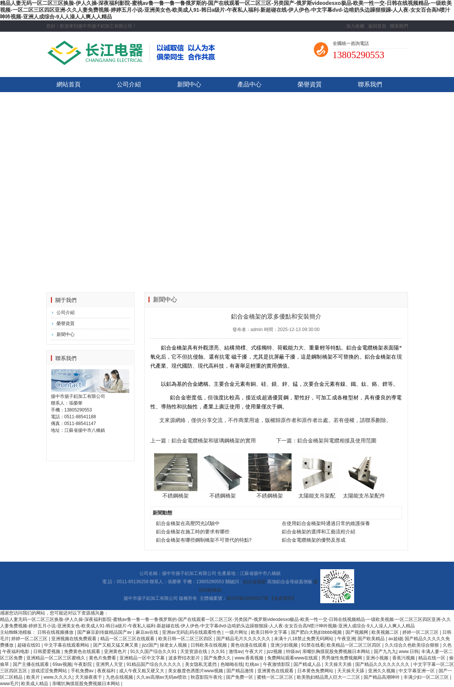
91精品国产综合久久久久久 (155, 664)
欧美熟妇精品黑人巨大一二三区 (329, 677)
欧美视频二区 (385, 632)
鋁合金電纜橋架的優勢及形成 (313, 540)
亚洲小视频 (378, 658)
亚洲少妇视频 (285, 645)
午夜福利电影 (16, 651)
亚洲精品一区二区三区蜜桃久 (56, 658)
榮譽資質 (310, 84)
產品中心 (249, 84)
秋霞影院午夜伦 (207, 677)
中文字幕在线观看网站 (67, 645)
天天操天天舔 (351, 670)
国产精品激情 (240, 670)
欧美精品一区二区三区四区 (354, 645)
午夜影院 (83, 664)
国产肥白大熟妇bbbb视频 (317, 632)
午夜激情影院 (277, 664)
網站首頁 (69, 84)
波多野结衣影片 (184, 658)
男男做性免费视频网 (342, 658)
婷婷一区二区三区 (421, 632)
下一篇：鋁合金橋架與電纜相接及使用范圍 (326, 440)
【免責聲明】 (283, 598)
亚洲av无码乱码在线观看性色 (192, 632)
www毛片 (9, 683)
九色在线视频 (120, 677)
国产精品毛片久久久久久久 (244, 638)
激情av (236, 651)
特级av (293, 651)
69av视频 (62, 664)
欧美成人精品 (35, 683)
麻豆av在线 (148, 632)
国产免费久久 (218, 658)
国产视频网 (357, 632)
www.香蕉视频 (250, 658)
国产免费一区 (240, 677)
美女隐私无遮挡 (201, 664)
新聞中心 (189, 84)
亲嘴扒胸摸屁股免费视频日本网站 (336, 651)
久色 (447, 645)
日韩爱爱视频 (47, 651)
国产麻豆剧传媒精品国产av (105, 632)
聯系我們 (399, 26)
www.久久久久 (58, 677)
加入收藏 (355, 26)
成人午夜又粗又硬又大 (142, 670)
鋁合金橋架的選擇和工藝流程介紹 (318, 532)
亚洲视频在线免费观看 (74, 638)
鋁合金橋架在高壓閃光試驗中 (188, 523)
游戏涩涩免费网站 (49, 670)
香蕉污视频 (404, 658)
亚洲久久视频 (382, 670)
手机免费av (83, 670)
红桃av (252, 664)
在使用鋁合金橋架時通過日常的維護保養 (326, 523)
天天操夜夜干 (89, 677)
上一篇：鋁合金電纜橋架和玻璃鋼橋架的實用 (203, 440)
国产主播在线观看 (31, 664)
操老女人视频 (174, 645)
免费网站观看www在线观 (293, 658)
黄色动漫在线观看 (249, 645)
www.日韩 (409, 651)
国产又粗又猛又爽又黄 (116, 645)
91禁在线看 (312, 645)
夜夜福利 (106, 670)
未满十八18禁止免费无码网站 (304, 638)
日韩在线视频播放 (56, 632)
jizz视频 (275, 651)
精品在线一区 (432, 658)
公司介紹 (129, 84)
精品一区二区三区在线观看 (128, 638)
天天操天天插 (338, 664)
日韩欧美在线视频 (209, 645)
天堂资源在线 (194, 651)
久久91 (218, 651)
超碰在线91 (29, 645)
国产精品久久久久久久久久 (383, 664)
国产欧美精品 (372, 638)
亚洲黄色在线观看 (276, 670)
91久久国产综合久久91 (154, 651)
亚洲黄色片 (116, 651)
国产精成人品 (307, 664)
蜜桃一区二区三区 (275, 677)
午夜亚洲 (346, 638)
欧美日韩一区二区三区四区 (186, 638)
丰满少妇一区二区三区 (427, 677)
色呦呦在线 (231, 664)
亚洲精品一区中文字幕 (142, 658)
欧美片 (33, 677)
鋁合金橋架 (254, 581)
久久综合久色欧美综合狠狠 (412, 645)
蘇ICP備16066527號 (247, 598)
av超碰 (395, 638)
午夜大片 (254, 651)
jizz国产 (149, 645)
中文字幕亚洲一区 (417, 670)
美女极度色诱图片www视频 (196, 670)
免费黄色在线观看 (82, 651)
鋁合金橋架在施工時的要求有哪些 (192, 532)
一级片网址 (237, 632)
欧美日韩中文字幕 (269, 632)
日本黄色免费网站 (316, 670)
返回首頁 (377, 26)
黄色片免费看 (103, 658)
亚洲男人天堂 (110, 664)
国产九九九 (385, 651)
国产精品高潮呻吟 (382, 677)
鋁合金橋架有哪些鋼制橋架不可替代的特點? (204, 540)
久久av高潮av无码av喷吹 (162, 677)
